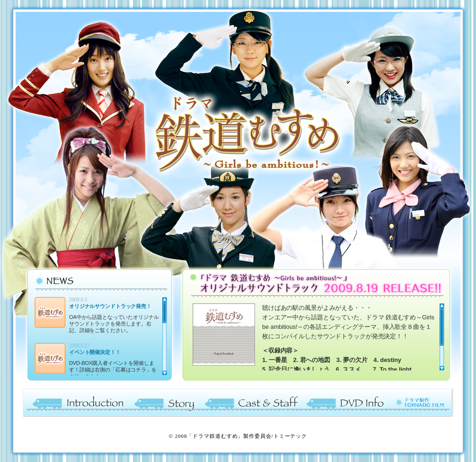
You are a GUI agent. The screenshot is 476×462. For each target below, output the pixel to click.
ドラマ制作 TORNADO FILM (421, 403)
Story (164, 403)
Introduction (76, 403)
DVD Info (346, 403)
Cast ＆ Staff (252, 403)
